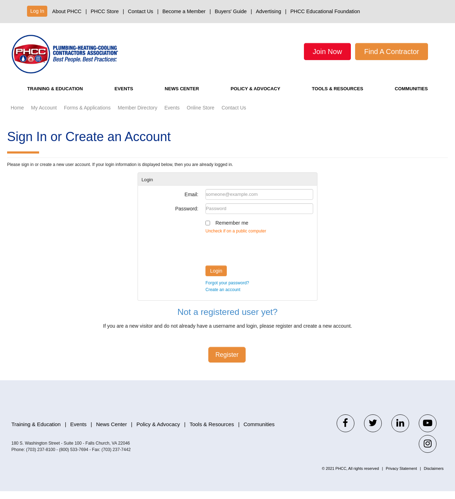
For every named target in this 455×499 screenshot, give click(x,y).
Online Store (200, 115)
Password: (186, 216)
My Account (44, 115)
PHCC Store (105, 11)
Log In (37, 11)
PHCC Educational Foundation (325, 11)
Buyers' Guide (231, 11)
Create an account (222, 297)
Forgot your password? (227, 290)
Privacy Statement (401, 476)
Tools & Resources (338, 96)
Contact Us (140, 11)
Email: (191, 202)
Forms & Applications (87, 115)
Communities (412, 96)
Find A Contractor (391, 51)
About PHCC (66, 11)
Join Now (327, 51)
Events (125, 96)
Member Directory (137, 115)
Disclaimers (434, 476)
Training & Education (57, 96)
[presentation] (259, 256)
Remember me (231, 231)
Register (227, 362)
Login (216, 278)
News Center (179, 96)
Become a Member (184, 11)
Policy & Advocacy (253, 96)
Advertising (268, 11)
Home (17, 115)
